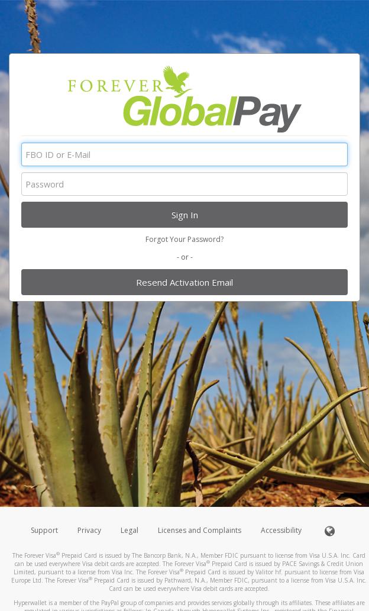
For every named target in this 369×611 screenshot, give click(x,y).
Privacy (89, 530)
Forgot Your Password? (184, 239)
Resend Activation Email (184, 282)
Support (44, 530)
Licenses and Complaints (200, 530)
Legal (129, 530)
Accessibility (281, 530)
